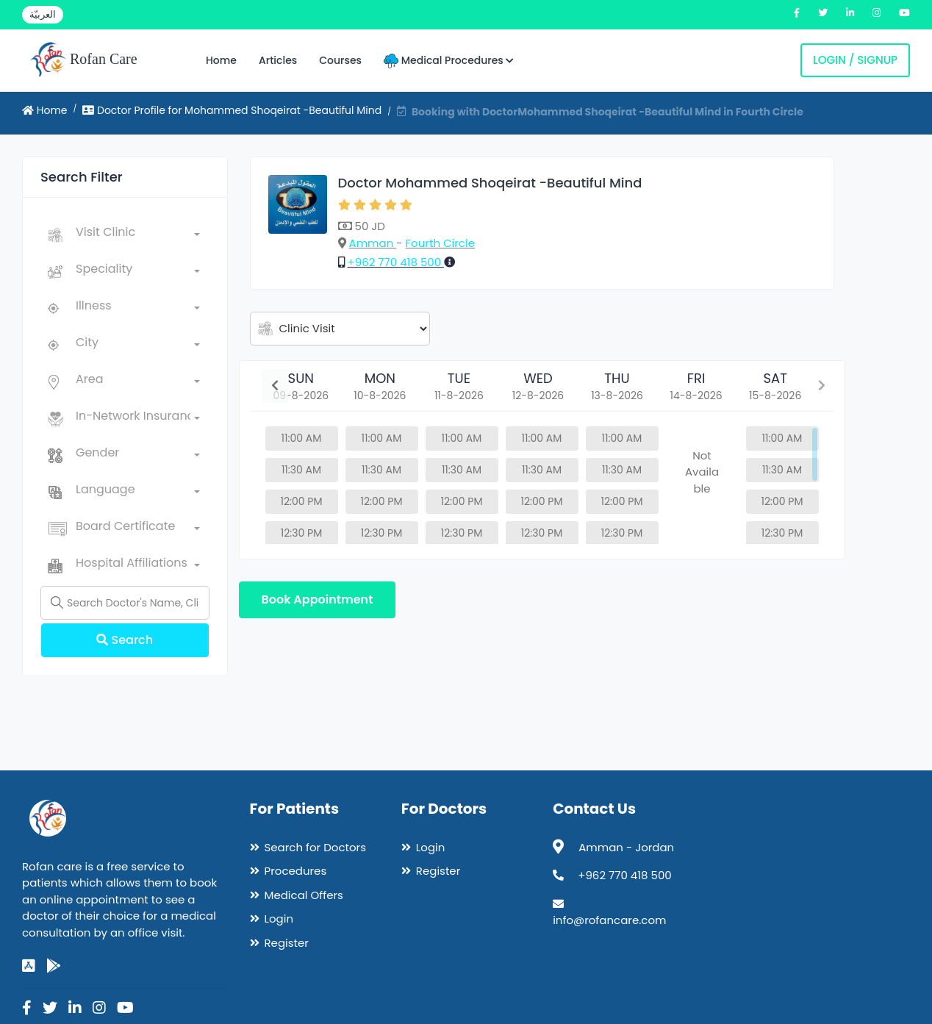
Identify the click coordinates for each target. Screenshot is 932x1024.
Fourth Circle (440, 243)
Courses (340, 60)
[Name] (124, 603)
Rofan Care (83, 60)
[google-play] (53, 966)
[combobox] (137, 235)
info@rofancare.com (609, 920)
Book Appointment (317, 599)
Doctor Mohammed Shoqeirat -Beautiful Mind (490, 182)
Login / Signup (855, 60)
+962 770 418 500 (396, 262)
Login (279, 918)
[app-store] (28, 966)
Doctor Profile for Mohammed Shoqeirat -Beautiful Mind (231, 110)
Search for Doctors (315, 847)
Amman (373, 243)
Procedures (296, 870)
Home (221, 60)
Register (287, 942)
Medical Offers (304, 895)
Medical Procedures (449, 60)
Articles (278, 60)
